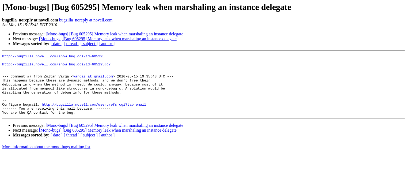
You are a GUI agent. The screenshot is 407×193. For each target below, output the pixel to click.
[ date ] (57, 43)
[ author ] (107, 43)
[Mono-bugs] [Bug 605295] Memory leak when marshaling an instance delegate (114, 34)
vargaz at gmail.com (93, 81)
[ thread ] (71, 43)
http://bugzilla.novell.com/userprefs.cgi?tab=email (94, 114)
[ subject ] (89, 43)
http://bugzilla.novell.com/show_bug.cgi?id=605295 (53, 56)
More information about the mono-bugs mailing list (46, 159)
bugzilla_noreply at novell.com (86, 20)
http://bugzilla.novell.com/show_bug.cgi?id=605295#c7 (56, 66)
